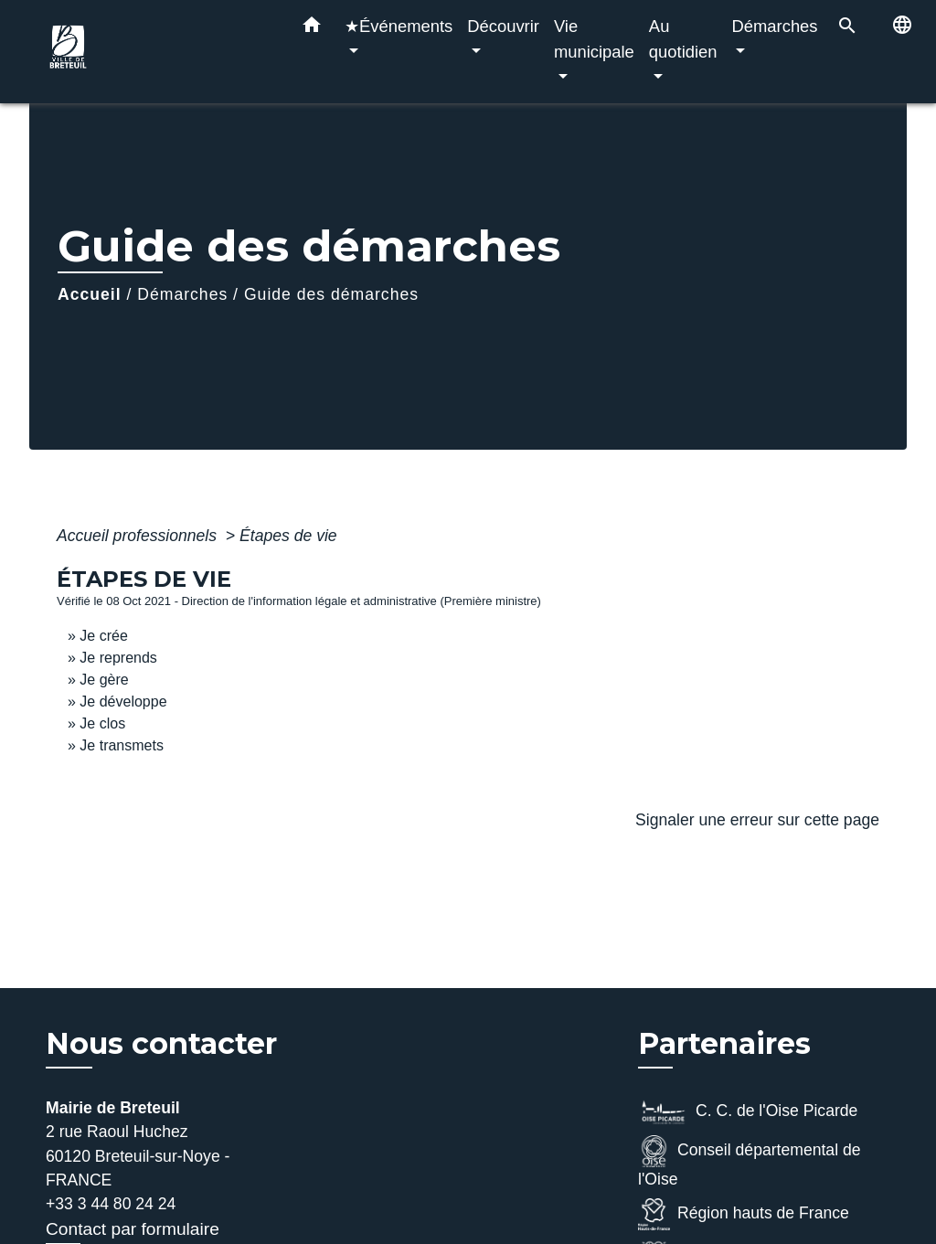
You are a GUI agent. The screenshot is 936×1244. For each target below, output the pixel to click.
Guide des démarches (331, 294)
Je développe (123, 701)
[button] (311, 28)
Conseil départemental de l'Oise (749, 1161)
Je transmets (122, 745)
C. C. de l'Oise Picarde (747, 1112)
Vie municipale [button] (594, 38)
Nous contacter (161, 1043)
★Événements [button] (398, 26)
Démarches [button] (775, 26)
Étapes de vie (288, 535)
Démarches (182, 294)
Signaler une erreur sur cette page (757, 820)
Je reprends (118, 657)
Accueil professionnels (139, 535)
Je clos (102, 723)
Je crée (103, 635)
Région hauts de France (743, 1214)
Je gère (104, 679)
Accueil (90, 294)
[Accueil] (157, 51)
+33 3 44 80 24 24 (111, 1204)
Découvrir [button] (503, 26)
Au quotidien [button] (683, 38)
